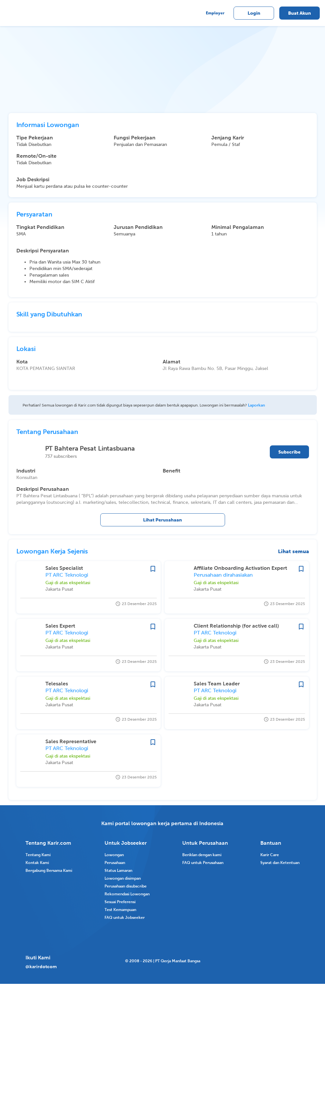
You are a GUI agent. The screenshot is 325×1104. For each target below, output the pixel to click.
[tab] (40, 100)
